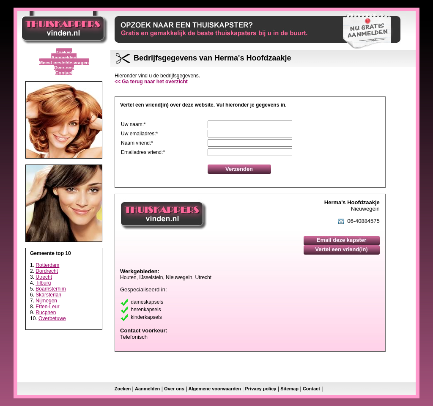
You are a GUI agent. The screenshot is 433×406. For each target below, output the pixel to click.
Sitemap (289, 388)
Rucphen (46, 312)
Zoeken (64, 52)
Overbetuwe (52, 318)
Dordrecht (47, 271)
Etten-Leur (47, 307)
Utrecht (44, 277)
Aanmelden (63, 57)
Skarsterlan (48, 295)
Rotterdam (47, 265)
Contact (64, 72)
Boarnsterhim (51, 289)
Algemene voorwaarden (215, 388)
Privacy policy (260, 388)
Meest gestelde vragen (64, 62)
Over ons (64, 67)
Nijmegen (46, 301)
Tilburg (43, 283)
